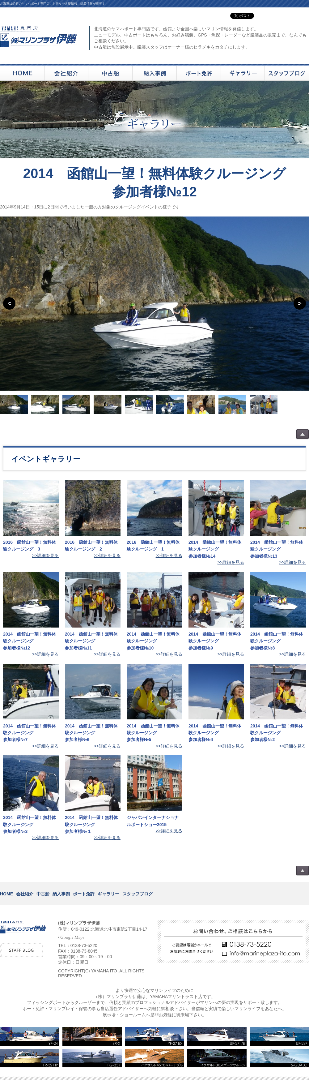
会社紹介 (24, 893)
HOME (6, 893)
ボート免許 (84, 893)
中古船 (42, 893)
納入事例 (61, 893)
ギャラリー (108, 893)
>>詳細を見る (45, 555)
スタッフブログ (137, 893)
